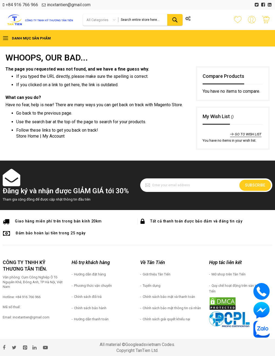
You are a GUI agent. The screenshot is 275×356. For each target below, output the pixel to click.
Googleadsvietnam (143, 344)
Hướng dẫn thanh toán (91, 319)
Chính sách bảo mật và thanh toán (169, 297)
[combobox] (150, 20)
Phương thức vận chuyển (93, 286)
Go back (23, 113)
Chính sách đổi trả (88, 297)
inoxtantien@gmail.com (68, 4)
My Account (53, 136)
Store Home (27, 136)
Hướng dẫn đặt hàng (90, 274)
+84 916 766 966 (22, 4)
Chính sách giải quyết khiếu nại (166, 319)
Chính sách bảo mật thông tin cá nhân (172, 308)
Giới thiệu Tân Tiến (156, 274)
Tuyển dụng (151, 286)
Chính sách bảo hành (90, 308)
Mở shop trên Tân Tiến (229, 274)
